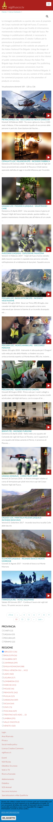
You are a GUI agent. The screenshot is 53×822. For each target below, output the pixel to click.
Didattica (5, 783)
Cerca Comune (15, 12)
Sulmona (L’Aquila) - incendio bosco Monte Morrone (23, 559)
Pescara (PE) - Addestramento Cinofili (20, 389)
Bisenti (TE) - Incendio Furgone (17, 431)
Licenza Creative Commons (13, 748)
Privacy (5, 740)
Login (4, 732)
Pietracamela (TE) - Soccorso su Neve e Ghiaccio (26, 119)
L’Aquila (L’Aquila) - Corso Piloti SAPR (20, 476)
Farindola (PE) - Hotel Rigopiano (18, 599)
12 (29, 619)
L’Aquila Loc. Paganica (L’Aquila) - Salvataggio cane (24, 207)
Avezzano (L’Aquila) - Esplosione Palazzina (23, 253)
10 (17, 620)
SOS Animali (7, 787)
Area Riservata (7, 736)
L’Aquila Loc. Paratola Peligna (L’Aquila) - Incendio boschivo (22, 518)
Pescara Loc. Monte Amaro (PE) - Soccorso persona (23, 346)
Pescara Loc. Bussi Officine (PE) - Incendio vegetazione (22, 299)
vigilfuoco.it (6, 752)
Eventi (4, 758)
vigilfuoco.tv (16, 7)
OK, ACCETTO (8, 820)
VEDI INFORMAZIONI (10, 814)
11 (23, 619)
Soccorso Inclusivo (9, 791)
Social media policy (9, 744)
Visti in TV (6, 770)
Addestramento (8, 779)
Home (4, 12)
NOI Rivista (6, 762)
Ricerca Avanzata (8, 774)
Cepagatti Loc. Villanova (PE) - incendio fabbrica (26, 161)
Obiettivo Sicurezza (9, 766)
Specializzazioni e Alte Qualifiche (15, 795)
